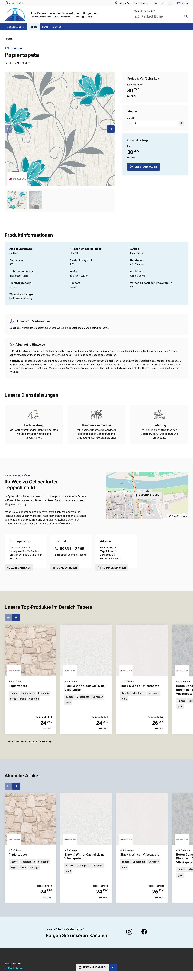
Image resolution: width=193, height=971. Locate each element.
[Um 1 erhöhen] (181, 123)
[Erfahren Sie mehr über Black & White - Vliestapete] (142, 650)
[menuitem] (16, 26)
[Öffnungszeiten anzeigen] (14, 3)
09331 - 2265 (72, 548)
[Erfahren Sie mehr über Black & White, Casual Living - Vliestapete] (86, 650)
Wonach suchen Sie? (144, 11)
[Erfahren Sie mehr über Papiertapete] (30, 650)
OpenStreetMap (179, 516)
